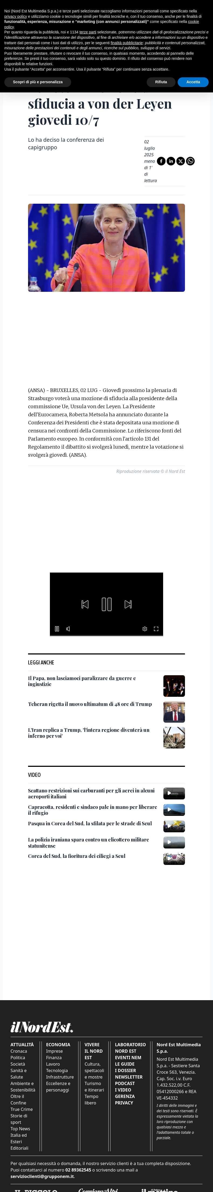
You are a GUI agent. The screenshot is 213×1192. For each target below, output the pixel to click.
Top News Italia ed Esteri (20, 1135)
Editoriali (19, 1148)
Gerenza (125, 1096)
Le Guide (125, 1064)
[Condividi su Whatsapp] (190, 161)
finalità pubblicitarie (127, 43)
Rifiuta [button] (161, 82)
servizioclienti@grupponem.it (42, 1176)
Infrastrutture (60, 1077)
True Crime (22, 1109)
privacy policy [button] (15, 16)
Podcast (125, 1083)
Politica (18, 1058)
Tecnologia (57, 1070)
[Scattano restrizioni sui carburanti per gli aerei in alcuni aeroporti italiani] (93, 794)
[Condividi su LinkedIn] (171, 161)
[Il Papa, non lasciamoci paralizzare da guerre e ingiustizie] (93, 681)
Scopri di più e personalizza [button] (38, 82)
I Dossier (125, 1070)
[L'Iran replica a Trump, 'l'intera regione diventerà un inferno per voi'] (93, 733)
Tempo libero (91, 1099)
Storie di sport (19, 1119)
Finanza (54, 1058)
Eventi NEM (128, 1058)
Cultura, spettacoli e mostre (94, 1070)
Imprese (54, 1051)
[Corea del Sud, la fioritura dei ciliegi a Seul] (76, 856)
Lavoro (53, 1064)
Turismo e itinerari (94, 1086)
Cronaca (19, 1051)
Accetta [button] (193, 82)
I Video (123, 1090)
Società (18, 1064)
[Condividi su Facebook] (161, 161)
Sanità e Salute (19, 1074)
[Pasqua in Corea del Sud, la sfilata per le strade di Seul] (90, 823)
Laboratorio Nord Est (130, 1048)
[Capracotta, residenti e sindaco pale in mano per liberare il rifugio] (93, 810)
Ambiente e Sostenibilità (23, 1086)
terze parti (88, 32)
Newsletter (128, 1077)
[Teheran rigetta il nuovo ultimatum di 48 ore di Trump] (90, 704)
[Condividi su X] (180, 161)
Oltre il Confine (18, 1099)
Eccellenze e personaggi (58, 1086)
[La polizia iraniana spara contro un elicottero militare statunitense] (93, 843)
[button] (85, 604)
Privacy (124, 1103)
